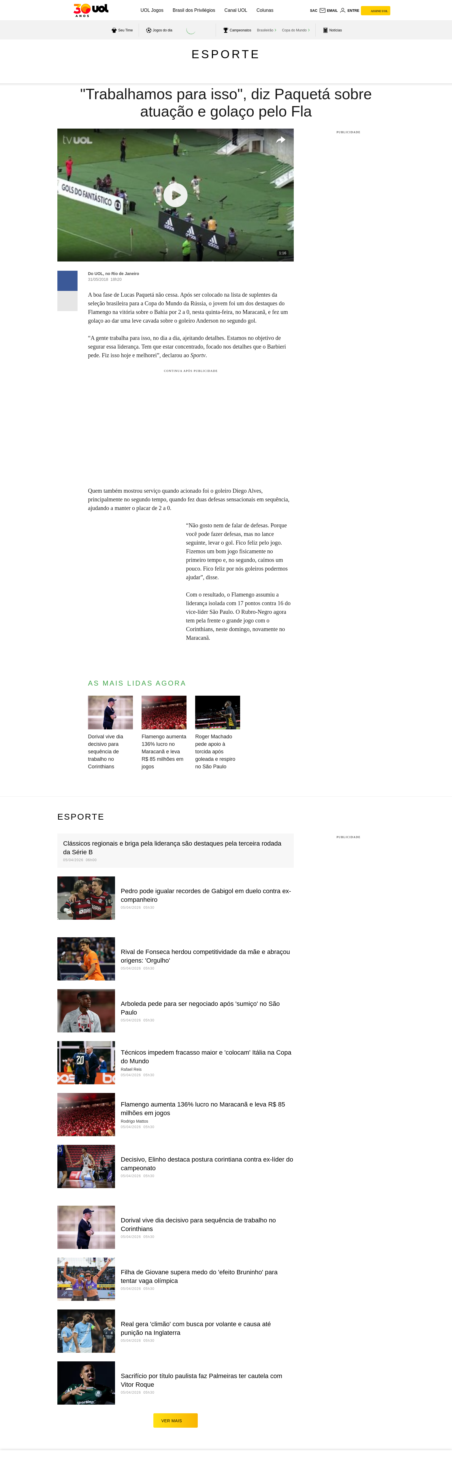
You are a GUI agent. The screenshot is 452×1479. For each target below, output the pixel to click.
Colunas (265, 10)
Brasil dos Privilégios (194, 10)
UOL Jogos (152, 10)
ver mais (175, 1420)
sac (313, 11)
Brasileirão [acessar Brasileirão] (265, 30)
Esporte (225, 54)
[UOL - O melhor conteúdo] (91, 10)
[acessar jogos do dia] (158, 30)
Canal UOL (236, 10)
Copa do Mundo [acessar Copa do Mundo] (294, 30)
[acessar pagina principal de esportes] (331, 30)
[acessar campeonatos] (236, 30)
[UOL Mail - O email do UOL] (328, 10)
